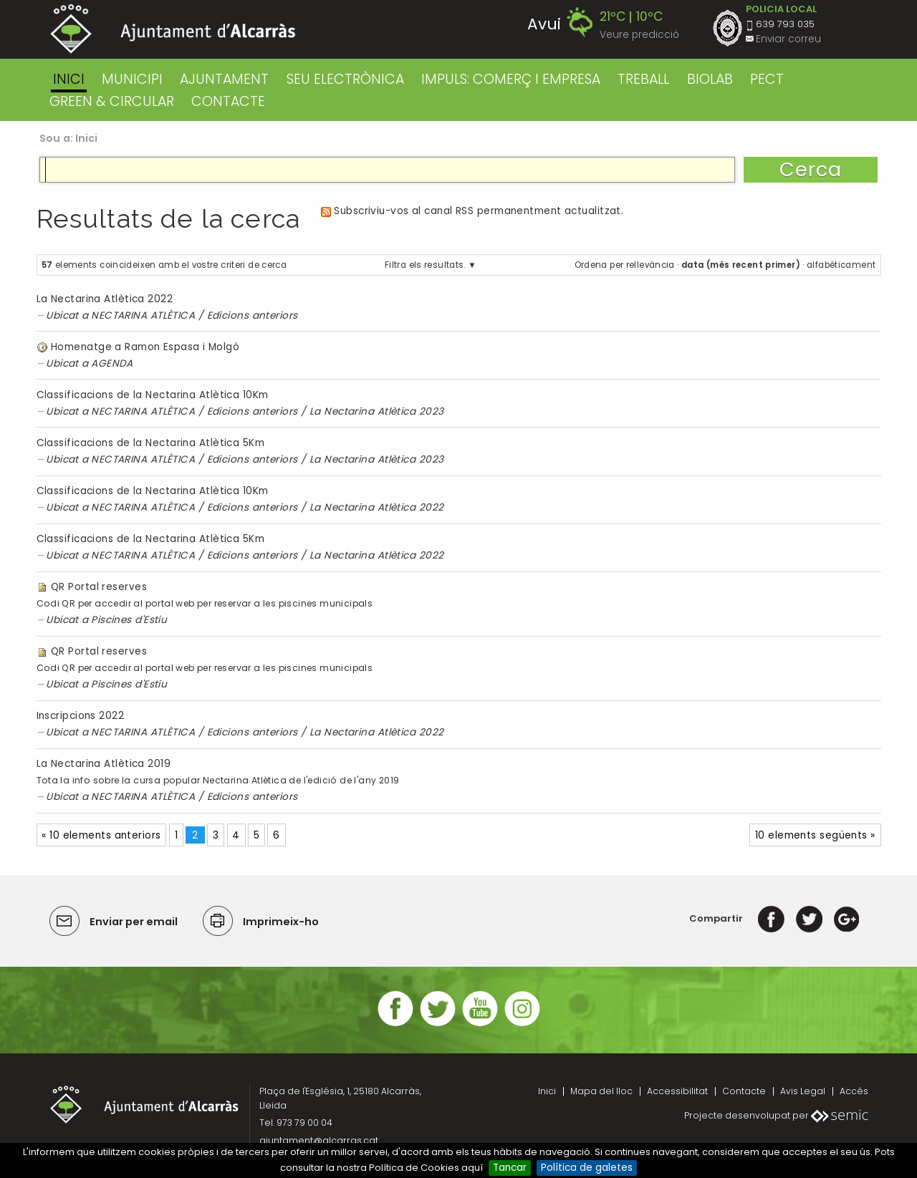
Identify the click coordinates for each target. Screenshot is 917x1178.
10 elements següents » (815, 835)
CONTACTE (228, 101)
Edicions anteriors (252, 315)
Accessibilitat (677, 1091)
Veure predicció (639, 35)
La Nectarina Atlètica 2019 (104, 764)
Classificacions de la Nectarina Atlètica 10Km (153, 395)
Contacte (744, 1091)
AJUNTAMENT (224, 79)
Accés (854, 1091)
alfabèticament (841, 265)
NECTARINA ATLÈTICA (143, 315)
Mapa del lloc (601, 1091)
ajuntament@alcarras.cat (318, 1140)
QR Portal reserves (99, 587)
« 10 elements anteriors (101, 835)
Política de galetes (587, 1167)
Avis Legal (802, 1091)
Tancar (510, 1167)
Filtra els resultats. (425, 265)
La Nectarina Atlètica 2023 (376, 411)
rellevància (650, 265)
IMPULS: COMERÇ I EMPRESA (510, 79)
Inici (69, 79)
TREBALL (643, 79)
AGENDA (112, 363)
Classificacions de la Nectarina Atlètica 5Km (151, 443)
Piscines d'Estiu (129, 620)
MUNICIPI (132, 79)
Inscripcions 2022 (81, 716)
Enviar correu (788, 39)
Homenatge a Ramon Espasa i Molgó (145, 347)
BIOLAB (710, 79)
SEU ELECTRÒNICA (345, 79)
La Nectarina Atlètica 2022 (105, 299)
